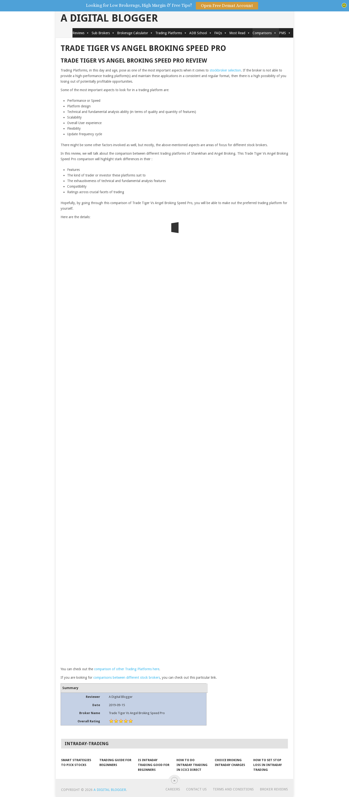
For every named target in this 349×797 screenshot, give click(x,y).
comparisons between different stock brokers (126, 677)
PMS (285, 33)
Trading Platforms (171, 33)
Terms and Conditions (233, 789)
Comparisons (265, 33)
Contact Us (196, 789)
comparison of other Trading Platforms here (126, 669)
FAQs (220, 33)
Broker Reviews (274, 789)
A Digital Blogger (109, 18)
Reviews (80, 33)
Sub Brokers (103, 33)
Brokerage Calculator (135, 33)
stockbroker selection (225, 70)
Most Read (239, 33)
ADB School (200, 33)
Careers (173, 789)
